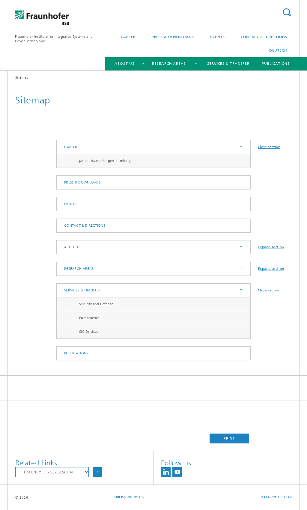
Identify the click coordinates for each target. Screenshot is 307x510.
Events (217, 37)
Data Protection (276, 497)
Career (128, 37)
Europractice (89, 318)
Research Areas (169, 63)
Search (287, 12)
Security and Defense (96, 304)
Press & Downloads (173, 37)
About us (124, 63)
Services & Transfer (228, 63)
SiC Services (88, 332)
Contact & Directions (264, 37)
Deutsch (278, 50)
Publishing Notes (128, 497)
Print (229, 438)
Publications (276, 63)
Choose (97, 472)
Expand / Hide (240, 147)
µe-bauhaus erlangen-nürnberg (105, 161)
